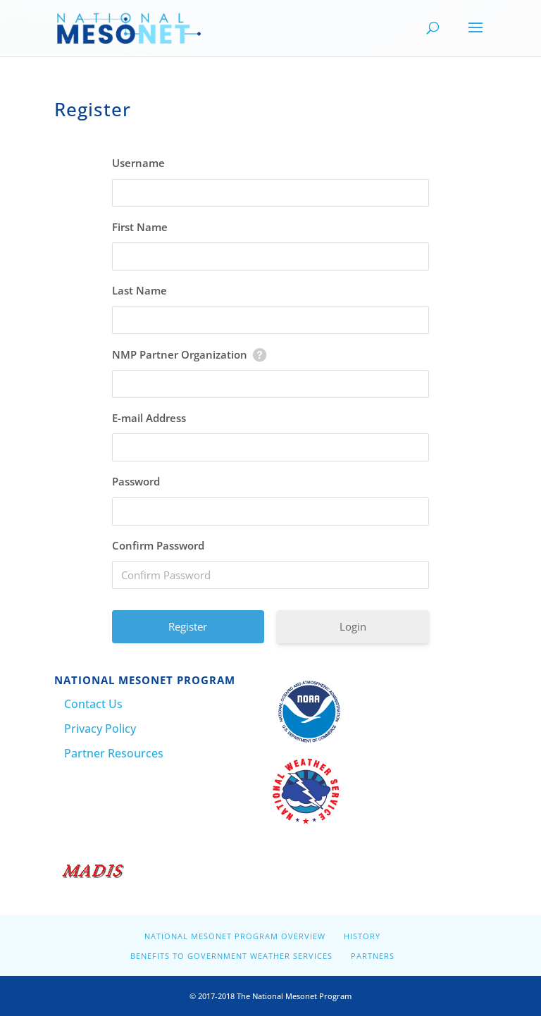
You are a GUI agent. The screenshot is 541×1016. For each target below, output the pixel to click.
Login (353, 626)
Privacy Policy (100, 728)
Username (138, 163)
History (362, 936)
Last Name (139, 290)
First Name (140, 227)
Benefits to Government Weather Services (231, 955)
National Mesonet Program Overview (234, 936)
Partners (372, 955)
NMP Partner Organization (179, 354)
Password (136, 481)
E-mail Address (149, 418)
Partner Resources (113, 753)
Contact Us (93, 704)
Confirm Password (158, 545)
